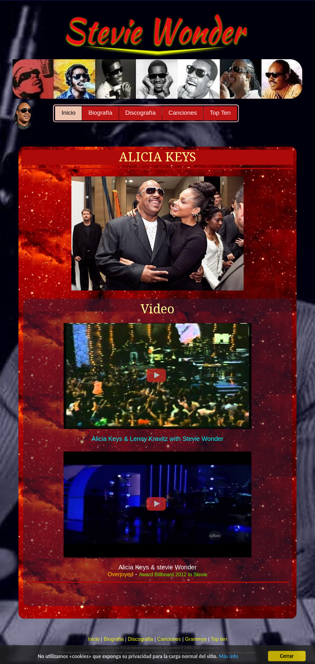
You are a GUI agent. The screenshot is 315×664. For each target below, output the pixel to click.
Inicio (68, 112)
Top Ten (220, 112)
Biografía (100, 112)
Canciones (182, 112)
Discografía (140, 112)
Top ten (219, 639)
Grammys (196, 639)
